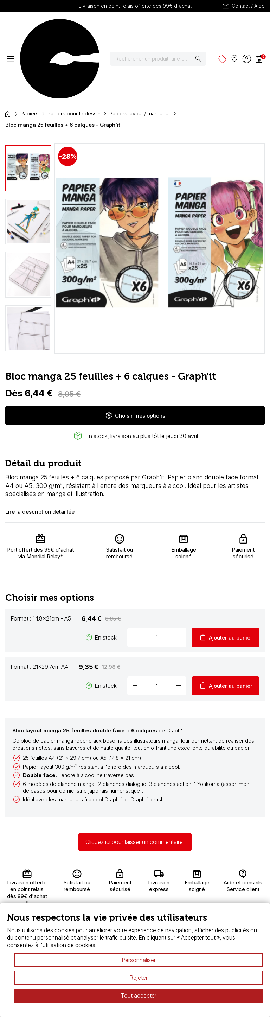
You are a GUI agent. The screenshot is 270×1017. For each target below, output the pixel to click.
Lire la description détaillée (40, 449)
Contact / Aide (243, 6)
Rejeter (138, 977)
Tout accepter (138, 995)
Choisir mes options (135, 353)
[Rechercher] (162, 28)
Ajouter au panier (225, 575)
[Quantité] (157, 575)
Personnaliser (139, 960)
